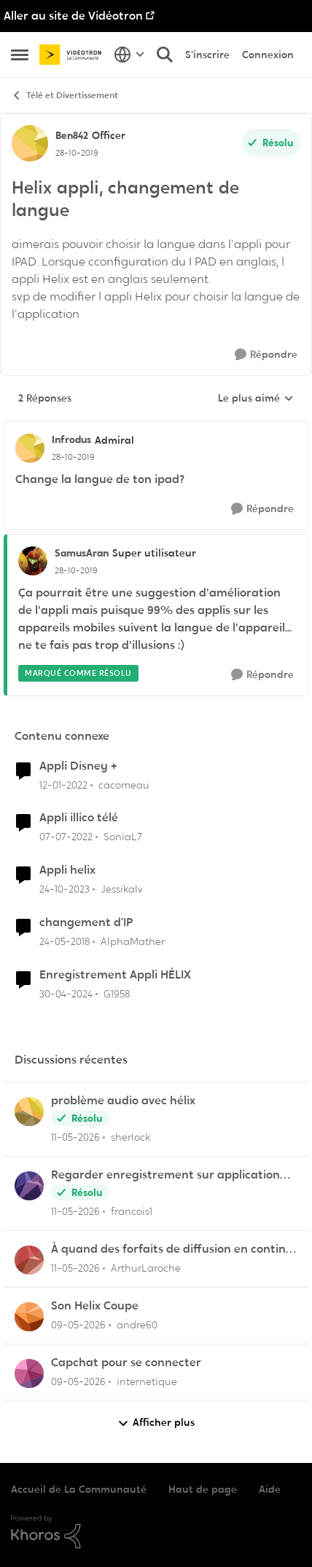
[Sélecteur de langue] (129, 54)
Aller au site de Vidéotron (73, 15)
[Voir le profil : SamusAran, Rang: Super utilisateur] (32, 560)
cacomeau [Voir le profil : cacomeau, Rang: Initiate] (123, 784)
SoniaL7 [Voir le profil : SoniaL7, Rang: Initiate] (123, 836)
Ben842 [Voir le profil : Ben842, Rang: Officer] (71, 135)
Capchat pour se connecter (126, 1362)
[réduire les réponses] (156, 427)
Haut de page (202, 1489)
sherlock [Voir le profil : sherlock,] (130, 1137)
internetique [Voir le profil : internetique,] (147, 1380)
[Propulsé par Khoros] (156, 1532)
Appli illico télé (78, 817)
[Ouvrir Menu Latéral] (20, 54)
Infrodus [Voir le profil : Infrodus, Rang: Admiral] (71, 439)
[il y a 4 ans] (63, 784)
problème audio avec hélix (123, 1100)
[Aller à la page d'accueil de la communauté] (72, 54)
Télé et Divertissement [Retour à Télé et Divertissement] (64, 95)
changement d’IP (86, 922)
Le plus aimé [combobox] (256, 398)
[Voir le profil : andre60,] (29, 1316)
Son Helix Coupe (95, 1306)
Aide (270, 1489)
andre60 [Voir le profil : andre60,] (137, 1324)
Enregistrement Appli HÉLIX (115, 975)
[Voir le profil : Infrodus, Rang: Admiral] (29, 448)
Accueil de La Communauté (79, 1489)
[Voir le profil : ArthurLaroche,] (29, 1260)
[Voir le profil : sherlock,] (29, 1111)
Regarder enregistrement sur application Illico (165, 1175)
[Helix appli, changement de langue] (73, 456)
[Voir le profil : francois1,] (29, 1185)
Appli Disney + (78, 766)
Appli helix (67, 870)
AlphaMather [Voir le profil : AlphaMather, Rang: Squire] (133, 941)
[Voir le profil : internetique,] (29, 1373)
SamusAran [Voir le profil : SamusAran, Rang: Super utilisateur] (82, 552)
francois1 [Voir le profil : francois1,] (131, 1211)
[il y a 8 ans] (64, 941)
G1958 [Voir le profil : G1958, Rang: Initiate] (117, 993)
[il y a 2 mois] (75, 1137)
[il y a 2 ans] (64, 889)
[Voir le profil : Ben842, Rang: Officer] (30, 143)
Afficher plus (156, 1423)
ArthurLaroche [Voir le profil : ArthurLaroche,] (146, 1268)
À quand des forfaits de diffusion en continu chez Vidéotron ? (172, 1249)
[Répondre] (266, 354)
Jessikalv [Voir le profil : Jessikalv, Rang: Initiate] (122, 889)
